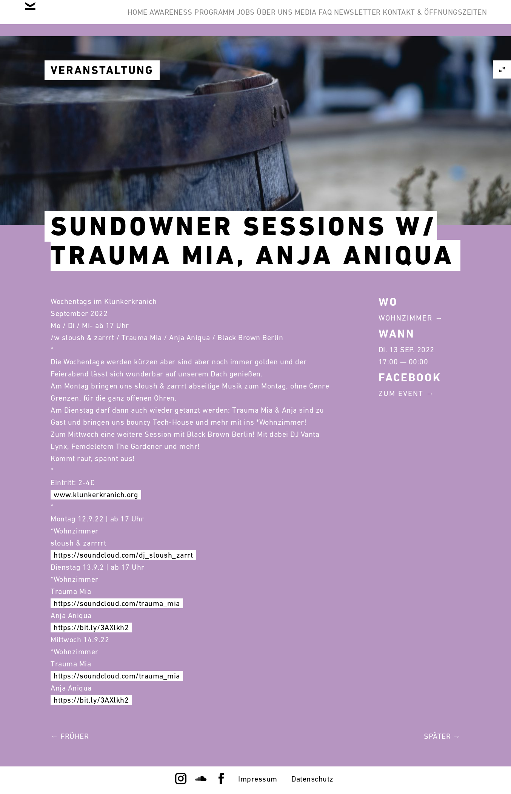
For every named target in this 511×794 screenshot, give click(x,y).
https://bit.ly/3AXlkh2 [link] (91, 627)
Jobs (297, 18)
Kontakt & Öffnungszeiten (429, 54)
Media (381, 18)
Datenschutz (312, 779)
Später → (442, 736)
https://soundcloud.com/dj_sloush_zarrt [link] (123, 555)
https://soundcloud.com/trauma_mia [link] (117, 603)
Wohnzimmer (406, 318)
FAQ (413, 18)
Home (153, 18)
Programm (254, 18)
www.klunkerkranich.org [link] (96, 494)
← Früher (70, 736)
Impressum (257, 779)
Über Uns (339, 18)
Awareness (198, 18)
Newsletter (457, 18)
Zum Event (401, 393)
